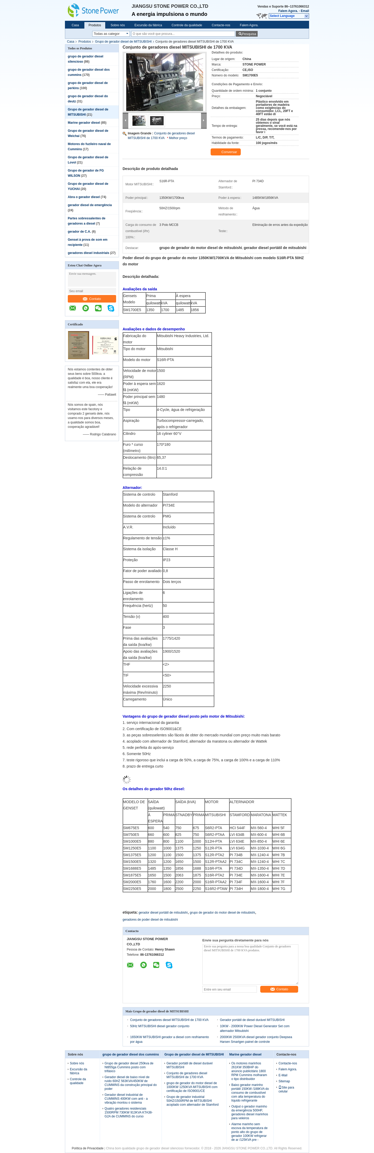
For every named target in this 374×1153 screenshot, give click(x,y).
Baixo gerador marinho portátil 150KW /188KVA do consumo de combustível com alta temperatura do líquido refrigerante (250, 1092)
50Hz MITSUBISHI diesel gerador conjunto (159, 1026)
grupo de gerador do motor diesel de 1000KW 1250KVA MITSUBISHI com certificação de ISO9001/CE (192, 1087)
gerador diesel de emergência (90, 205)
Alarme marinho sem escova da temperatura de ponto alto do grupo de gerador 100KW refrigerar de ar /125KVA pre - (249, 1132)
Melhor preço (178, 138)
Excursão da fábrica (148, 25)
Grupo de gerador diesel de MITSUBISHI (123, 41)
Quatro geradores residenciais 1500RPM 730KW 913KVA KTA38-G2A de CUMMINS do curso (129, 1112)
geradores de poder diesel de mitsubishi (150, 919)
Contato (92, 299)
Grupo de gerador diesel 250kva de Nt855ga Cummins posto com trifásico (129, 1067)
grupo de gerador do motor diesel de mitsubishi (222, 912)
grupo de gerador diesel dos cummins (131, 1054)
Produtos (95, 25)
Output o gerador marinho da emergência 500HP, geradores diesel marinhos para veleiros (249, 1112)
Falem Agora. (288, 11)
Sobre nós (118, 25)
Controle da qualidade (187, 25)
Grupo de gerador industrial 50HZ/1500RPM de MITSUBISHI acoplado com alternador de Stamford (192, 1100)
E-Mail (282, 1075)
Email (305, 11)
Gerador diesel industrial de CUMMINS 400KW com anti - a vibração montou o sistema (126, 1098)
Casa (75, 25)
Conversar (226, 152)
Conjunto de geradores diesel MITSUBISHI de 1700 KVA (169, 1020)
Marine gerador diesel (84, 123)
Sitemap (284, 1081)
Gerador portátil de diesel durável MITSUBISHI (252, 1020)
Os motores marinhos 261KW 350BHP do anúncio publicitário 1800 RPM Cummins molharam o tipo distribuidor (249, 1071)
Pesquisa (249, 34)
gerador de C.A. (79, 231)
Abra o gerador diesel (84, 197)
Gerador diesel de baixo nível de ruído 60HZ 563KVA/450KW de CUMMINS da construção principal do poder (131, 1083)
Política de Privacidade (87, 1148)
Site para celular (286, 1089)
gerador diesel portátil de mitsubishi (163, 912)
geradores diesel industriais (88, 253)
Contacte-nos (221, 25)
